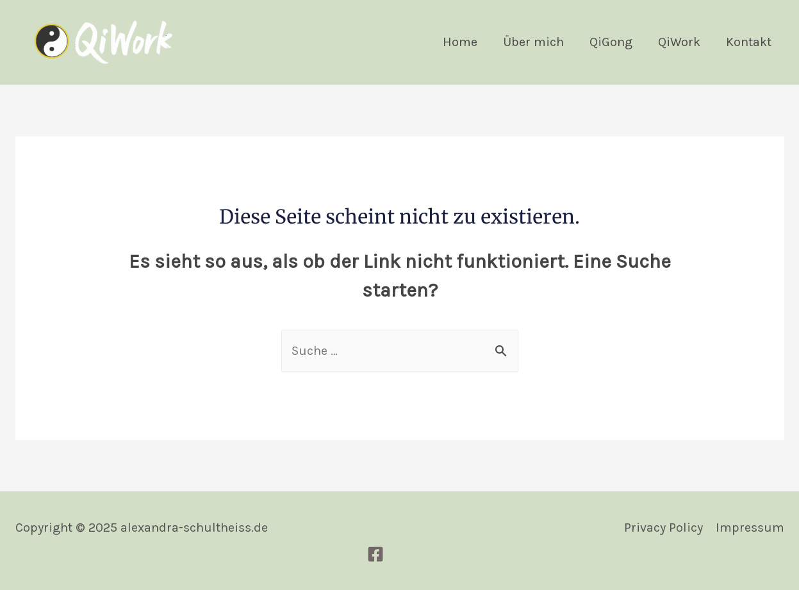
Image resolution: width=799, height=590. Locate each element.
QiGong (610, 42)
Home (460, 42)
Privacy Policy (663, 527)
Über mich (533, 42)
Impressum (750, 527)
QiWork (679, 42)
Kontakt (748, 42)
